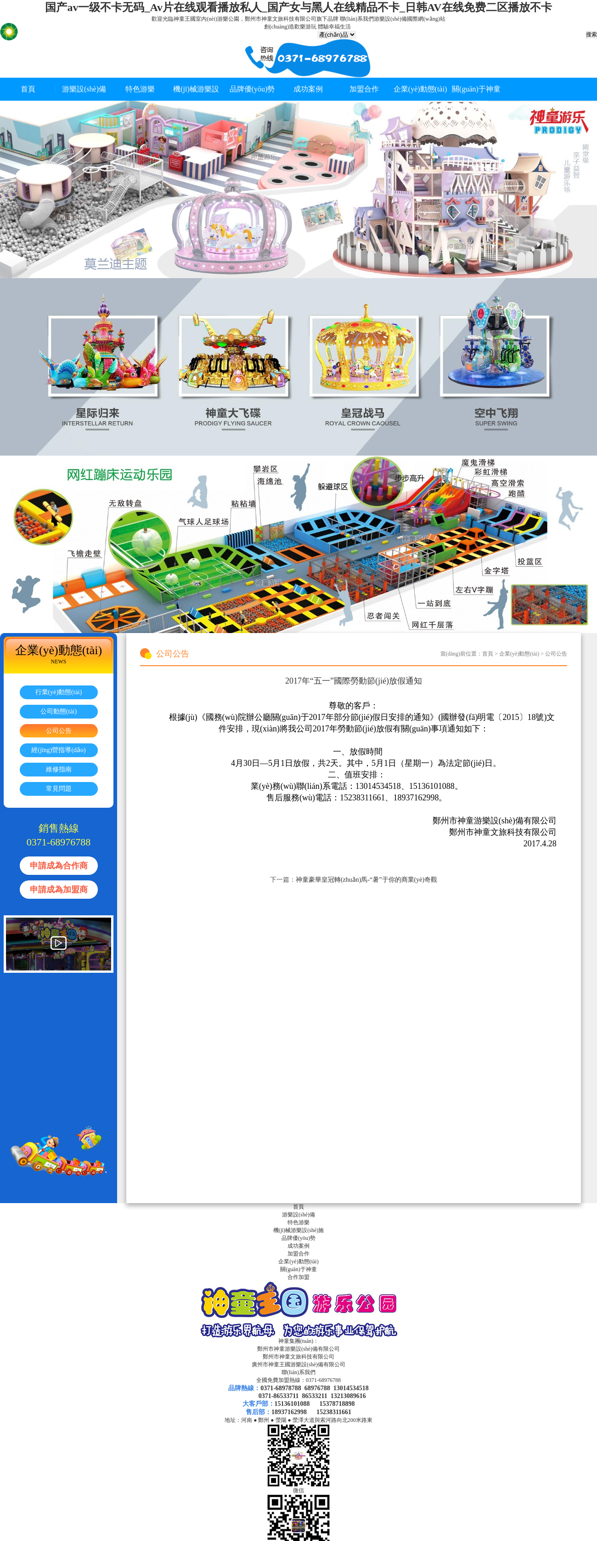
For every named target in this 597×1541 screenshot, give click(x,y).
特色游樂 (140, 89)
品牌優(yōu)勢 (252, 89)
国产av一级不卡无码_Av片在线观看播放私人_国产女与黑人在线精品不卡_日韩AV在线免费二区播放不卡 (298, 7)
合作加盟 (298, 1277)
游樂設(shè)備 (390, 19)
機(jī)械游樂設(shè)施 (298, 1230)
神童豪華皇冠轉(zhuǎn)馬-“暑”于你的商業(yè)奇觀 (366, 879)
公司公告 (59, 730)
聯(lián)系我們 (357, 19)
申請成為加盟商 (59, 889)
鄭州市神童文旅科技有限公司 (298, 1356)
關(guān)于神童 (476, 89)
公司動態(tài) (58, 711)
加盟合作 (364, 89)
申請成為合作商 (59, 865)
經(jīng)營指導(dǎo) (58, 750)
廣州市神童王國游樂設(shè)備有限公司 (298, 1364)
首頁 (28, 89)
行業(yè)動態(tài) (58, 692)
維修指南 (59, 769)
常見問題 (59, 788)
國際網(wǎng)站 (426, 19)
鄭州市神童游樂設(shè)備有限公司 (298, 1349)
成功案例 (308, 89)
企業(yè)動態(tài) (420, 89)
